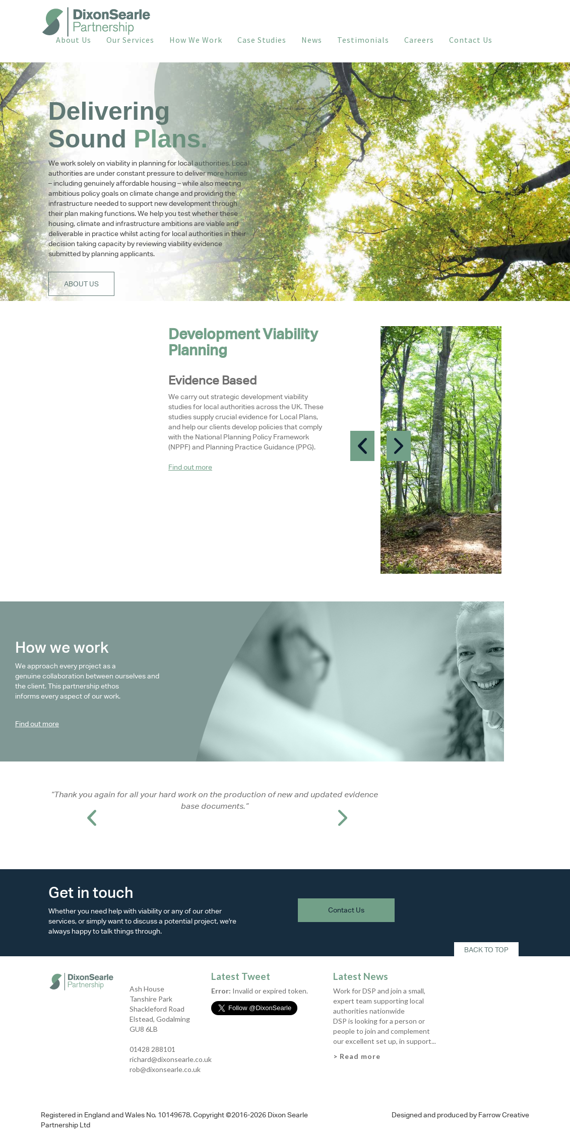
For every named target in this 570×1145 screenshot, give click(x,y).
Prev (362, 446)
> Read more (357, 1056)
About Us (73, 40)
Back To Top (486, 950)
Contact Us (470, 40)
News (311, 40)
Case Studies (261, 40)
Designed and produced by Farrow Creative (460, 1115)
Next (399, 446)
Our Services (130, 40)
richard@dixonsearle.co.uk (171, 1059)
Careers (419, 40)
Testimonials (363, 40)
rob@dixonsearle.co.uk (165, 1069)
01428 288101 (152, 1049)
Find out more (190, 467)
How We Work (195, 40)
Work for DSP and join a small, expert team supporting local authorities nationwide (379, 1000)
